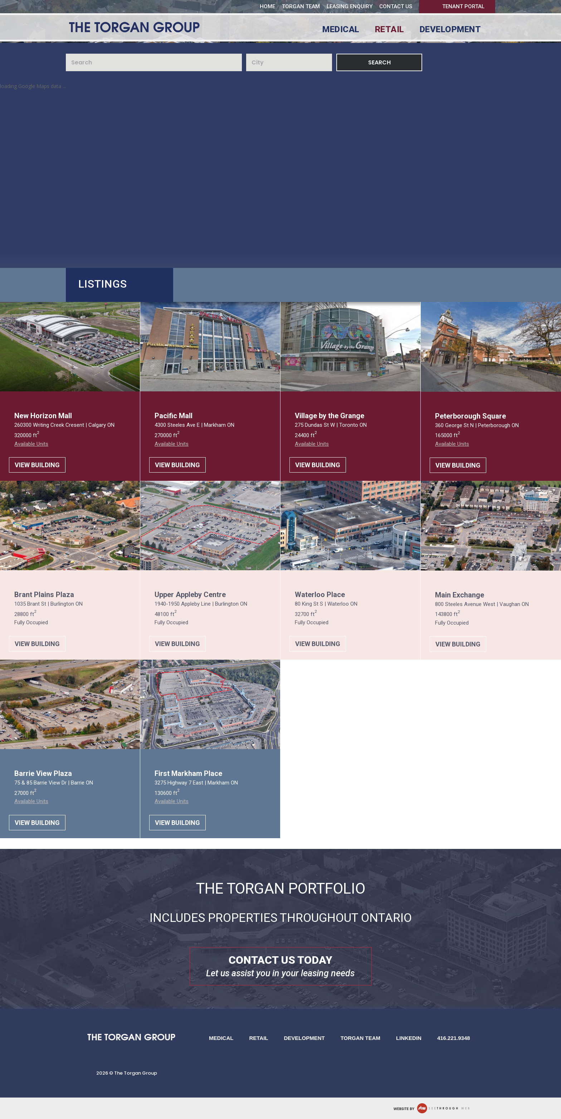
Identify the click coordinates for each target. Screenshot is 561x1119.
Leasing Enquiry (349, 7)
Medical (341, 30)
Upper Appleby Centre (190, 594)
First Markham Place (188, 773)
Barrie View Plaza (43, 773)
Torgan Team (301, 6)
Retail (389, 30)
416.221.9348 (453, 1038)
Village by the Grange (329, 415)
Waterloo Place (320, 594)
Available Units (31, 444)
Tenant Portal (463, 6)
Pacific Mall (173, 415)
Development (450, 30)
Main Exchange (459, 595)
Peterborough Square (470, 416)
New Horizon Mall (43, 415)
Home (267, 6)
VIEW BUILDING (37, 465)
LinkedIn (408, 1038)
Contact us (395, 7)
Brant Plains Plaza (44, 594)
